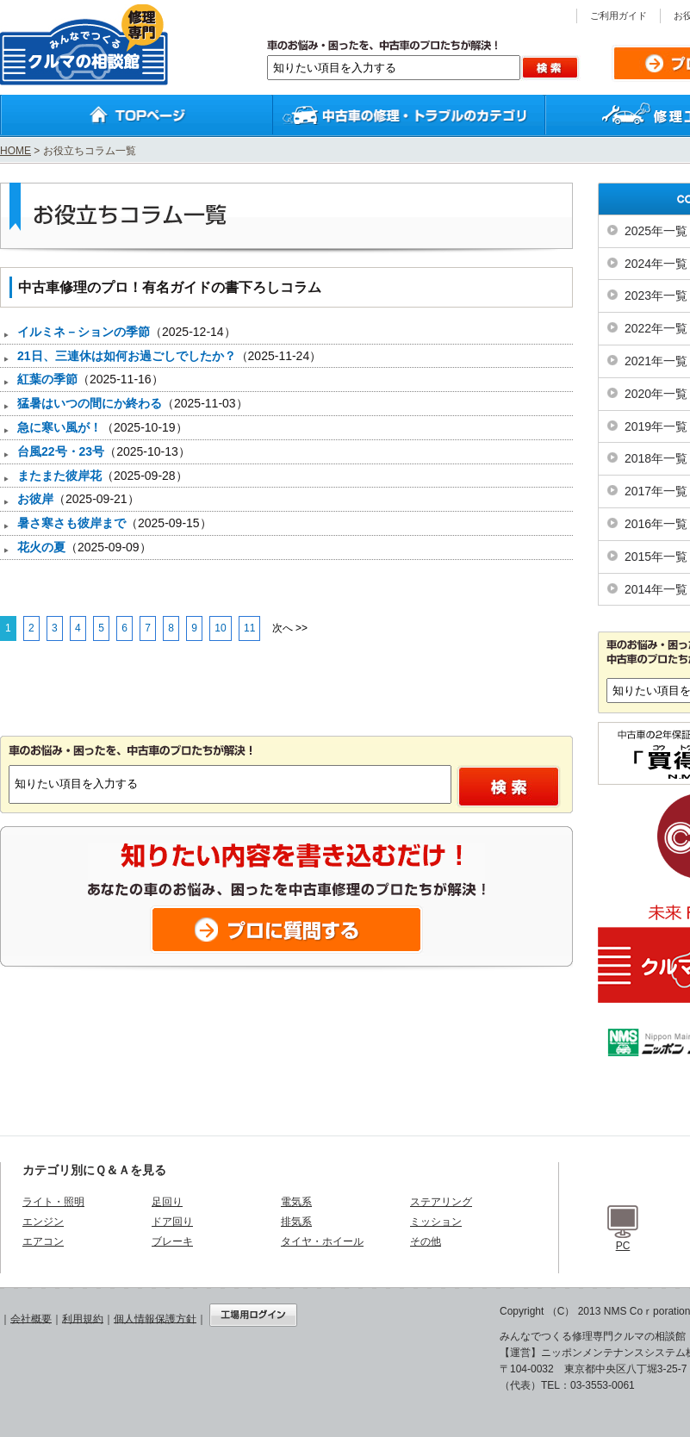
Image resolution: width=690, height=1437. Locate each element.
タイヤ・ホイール (322, 1241)
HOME (15, 151)
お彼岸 (35, 499)
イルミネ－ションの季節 (83, 332)
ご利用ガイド (618, 15)
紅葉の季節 (47, 379)
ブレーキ (172, 1241)
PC (623, 1246)
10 (220, 628)
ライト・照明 (53, 1202)
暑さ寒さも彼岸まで (71, 523)
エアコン (43, 1241)
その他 (425, 1241)
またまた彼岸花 (59, 475)
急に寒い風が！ (59, 427)
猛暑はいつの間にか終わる (89, 403)
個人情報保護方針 (155, 1318)
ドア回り (172, 1222)
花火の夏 (41, 547)
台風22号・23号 (60, 451)
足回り (167, 1202)
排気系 (296, 1222)
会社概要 (31, 1318)
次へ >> (290, 628)
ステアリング (441, 1202)
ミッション (436, 1222)
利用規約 (82, 1318)
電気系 (296, 1202)
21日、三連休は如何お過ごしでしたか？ (126, 356)
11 (249, 628)
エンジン (43, 1222)
